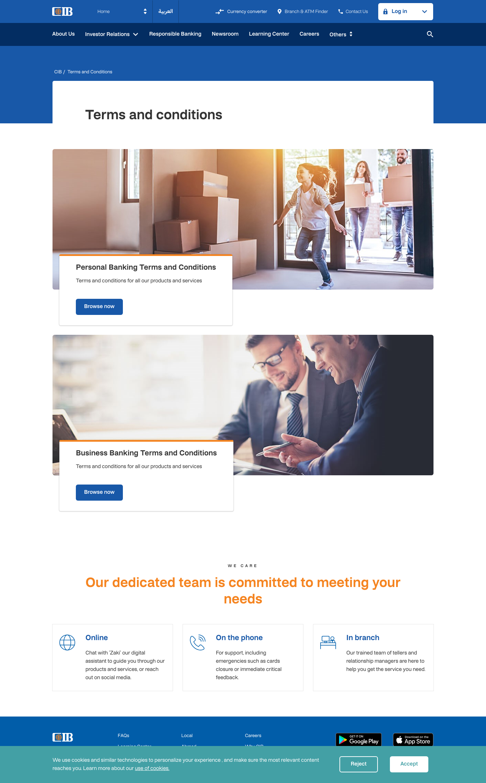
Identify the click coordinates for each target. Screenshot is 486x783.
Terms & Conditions (138, 700)
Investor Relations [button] (108, 34)
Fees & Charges (134, 689)
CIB (58, 71)
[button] (122, 11)
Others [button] (337, 35)
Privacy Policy (214, 744)
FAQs (123, 667)
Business (190, 689)
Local (187, 667)
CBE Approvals (133, 744)
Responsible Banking (175, 34)
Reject (359, 764)
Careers (309, 34)
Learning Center (269, 34)
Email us (253, 689)
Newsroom (225, 34)
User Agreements (258, 744)
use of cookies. (152, 768)
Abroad (188, 678)
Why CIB (254, 678)
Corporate (191, 700)
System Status (260, 700)
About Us (63, 34)
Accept (409, 764)
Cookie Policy (174, 744)
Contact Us (353, 11)
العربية (165, 11)
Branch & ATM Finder (302, 11)
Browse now (109, 266)
